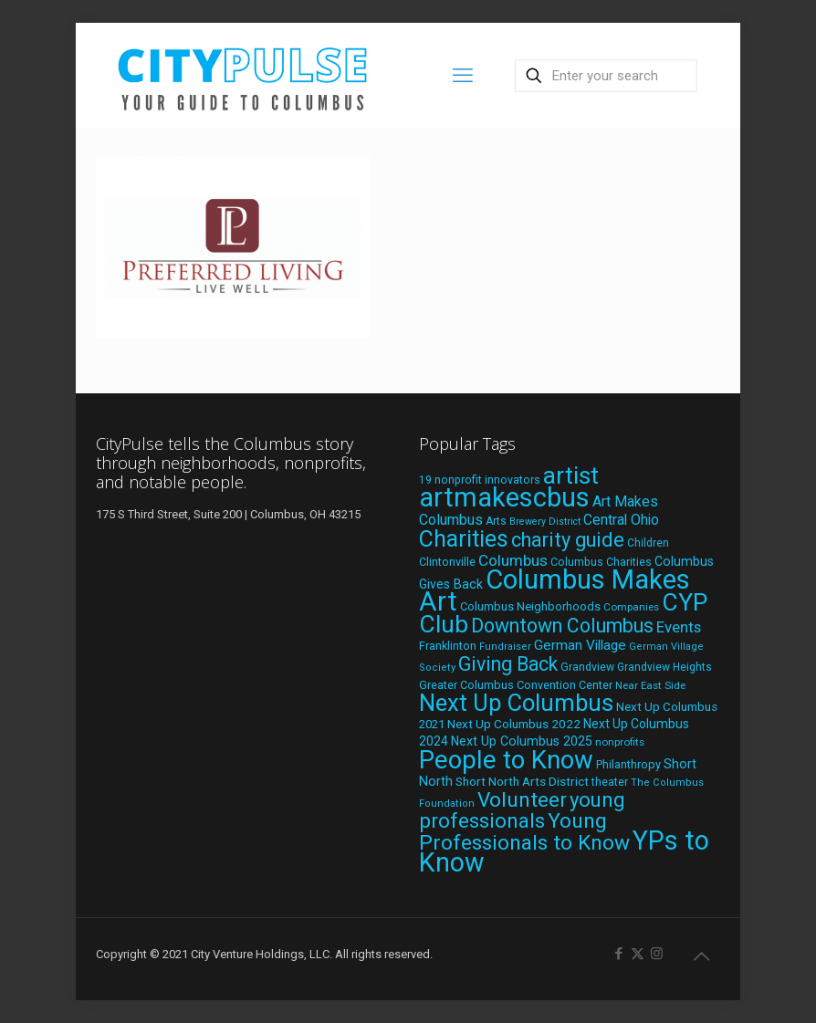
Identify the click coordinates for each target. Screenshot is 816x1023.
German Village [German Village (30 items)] (580, 645)
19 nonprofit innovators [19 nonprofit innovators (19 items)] (479, 480)
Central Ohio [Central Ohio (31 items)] (621, 519)
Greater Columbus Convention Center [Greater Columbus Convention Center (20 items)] (515, 685)
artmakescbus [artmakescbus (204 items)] (504, 497)
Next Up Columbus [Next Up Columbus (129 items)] (516, 702)
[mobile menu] (462, 75)
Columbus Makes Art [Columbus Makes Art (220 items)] (554, 590)
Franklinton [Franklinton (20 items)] (447, 645)
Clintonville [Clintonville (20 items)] (447, 562)
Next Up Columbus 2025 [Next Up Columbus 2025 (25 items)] (521, 741)
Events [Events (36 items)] (678, 627)
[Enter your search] (606, 75)
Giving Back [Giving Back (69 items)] (508, 663)
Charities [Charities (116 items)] (463, 539)
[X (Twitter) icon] (637, 953)
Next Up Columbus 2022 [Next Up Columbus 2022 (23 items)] (514, 723)
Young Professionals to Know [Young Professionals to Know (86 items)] (524, 832)
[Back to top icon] (701, 956)
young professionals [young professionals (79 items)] (522, 810)
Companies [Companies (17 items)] (631, 606)
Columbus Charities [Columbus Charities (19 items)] (601, 562)
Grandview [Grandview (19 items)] (587, 667)
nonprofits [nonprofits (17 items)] (619, 742)
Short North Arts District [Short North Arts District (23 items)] (522, 781)
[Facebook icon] (618, 953)
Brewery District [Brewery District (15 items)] (545, 521)
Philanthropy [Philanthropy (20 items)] (628, 764)
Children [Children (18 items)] (648, 543)
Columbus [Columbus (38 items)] (513, 560)
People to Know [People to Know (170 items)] (506, 760)
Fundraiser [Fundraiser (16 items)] (505, 646)
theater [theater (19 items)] (609, 782)
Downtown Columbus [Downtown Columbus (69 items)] (562, 625)
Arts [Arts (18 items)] (496, 521)
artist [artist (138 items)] (571, 475)
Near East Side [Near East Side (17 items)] (650, 685)
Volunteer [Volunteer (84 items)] (522, 800)
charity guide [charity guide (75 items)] (567, 539)
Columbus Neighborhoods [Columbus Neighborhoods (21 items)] (530, 606)
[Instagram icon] (657, 953)
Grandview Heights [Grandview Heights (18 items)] (664, 667)
